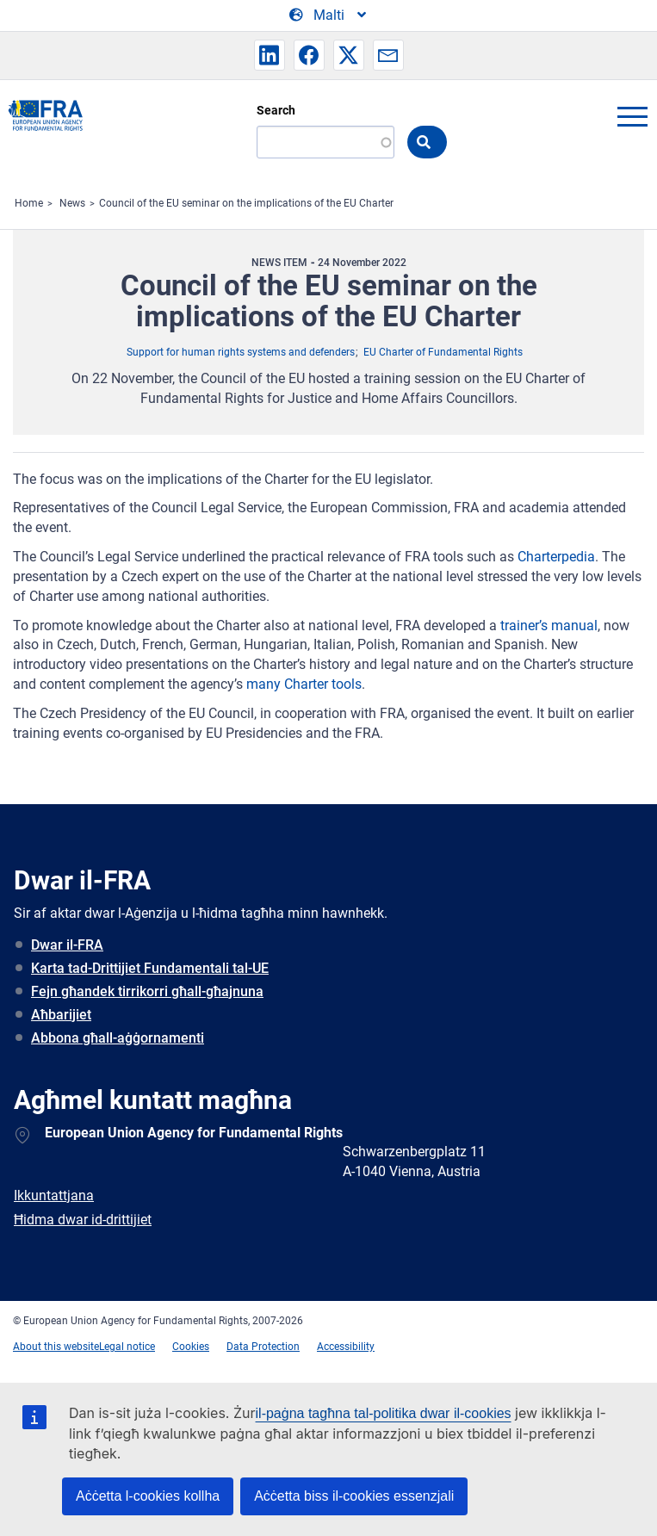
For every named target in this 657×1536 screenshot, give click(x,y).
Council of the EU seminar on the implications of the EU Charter (246, 203)
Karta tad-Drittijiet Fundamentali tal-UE (150, 968)
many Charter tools (304, 684)
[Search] (325, 142)
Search (276, 110)
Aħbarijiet (61, 1014)
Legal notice (127, 1347)
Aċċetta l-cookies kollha (148, 1496)
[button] (269, 55)
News (72, 203)
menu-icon (632, 116)
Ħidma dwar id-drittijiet (83, 1219)
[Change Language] (329, 15)
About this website (56, 1347)
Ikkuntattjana (54, 1195)
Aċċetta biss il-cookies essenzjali (354, 1496)
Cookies (190, 1347)
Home (29, 203)
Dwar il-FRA (67, 945)
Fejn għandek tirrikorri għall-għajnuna (147, 991)
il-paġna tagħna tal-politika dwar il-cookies (383, 1413)
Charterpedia (556, 556)
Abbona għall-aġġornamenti (117, 1038)
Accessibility (346, 1347)
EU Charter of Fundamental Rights (443, 352)
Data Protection (263, 1347)
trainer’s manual (549, 625)
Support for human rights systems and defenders (241, 352)
